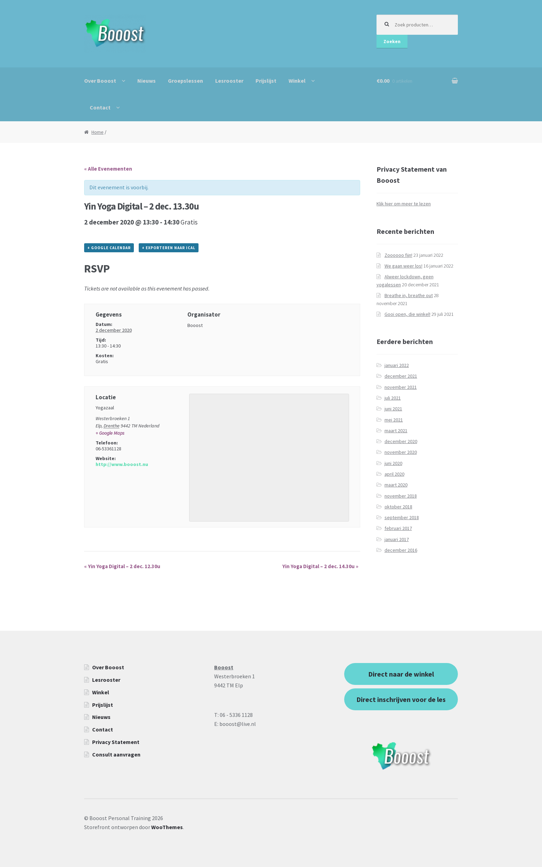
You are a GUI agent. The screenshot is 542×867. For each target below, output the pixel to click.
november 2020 (401, 452)
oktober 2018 (398, 507)
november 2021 (401, 387)
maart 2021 (396, 430)
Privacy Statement (115, 741)
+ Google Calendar (109, 247)
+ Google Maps (110, 433)
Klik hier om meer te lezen (404, 204)
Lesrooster (229, 80)
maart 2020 (396, 485)
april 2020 (394, 474)
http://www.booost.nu (122, 464)
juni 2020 (393, 463)
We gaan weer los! (403, 266)
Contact (100, 107)
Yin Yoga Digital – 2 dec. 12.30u (122, 566)
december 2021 (401, 376)
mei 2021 (394, 420)
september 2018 (402, 517)
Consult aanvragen (116, 754)
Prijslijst (266, 80)
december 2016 (401, 550)
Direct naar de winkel (401, 674)
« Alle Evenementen (108, 168)
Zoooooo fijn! (398, 255)
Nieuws (146, 80)
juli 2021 (393, 398)
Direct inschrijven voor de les (401, 699)
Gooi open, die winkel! (407, 314)
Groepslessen (185, 80)
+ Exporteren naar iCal (168, 247)
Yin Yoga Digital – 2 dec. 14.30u (320, 566)
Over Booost (100, 80)
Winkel (297, 80)
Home (97, 132)
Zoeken (392, 41)
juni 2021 (393, 409)
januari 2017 (397, 539)
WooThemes (167, 827)
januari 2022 (397, 365)
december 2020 (401, 441)
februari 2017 (398, 528)
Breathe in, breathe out (409, 295)
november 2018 (401, 496)
